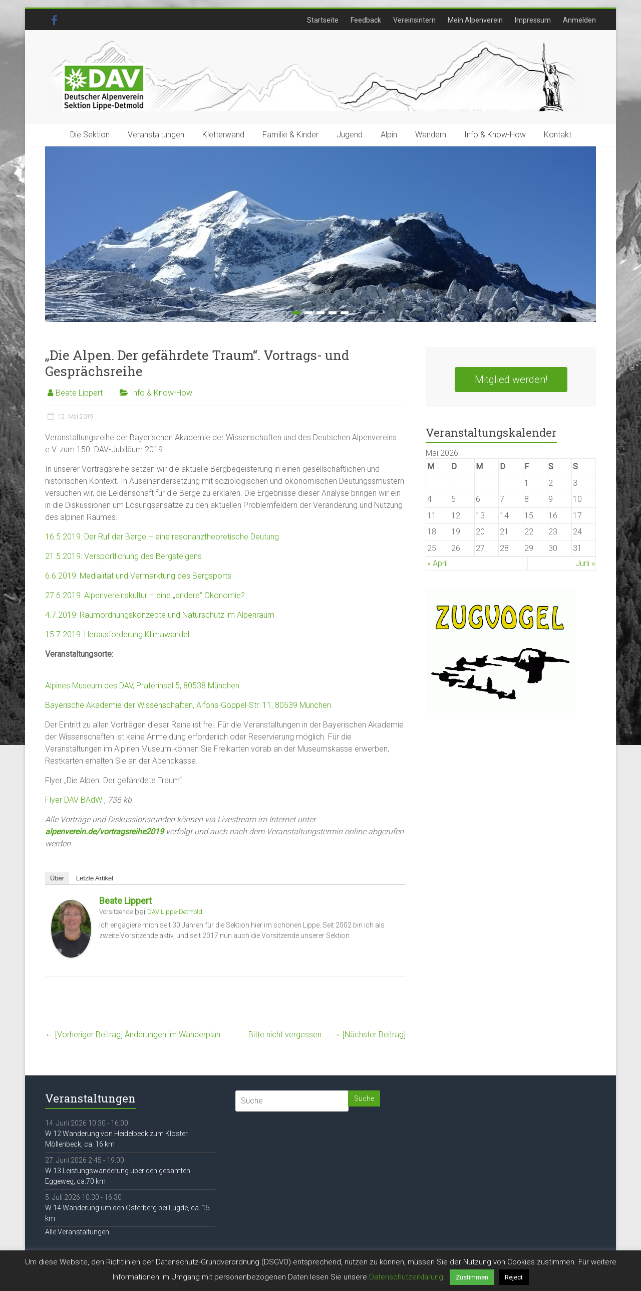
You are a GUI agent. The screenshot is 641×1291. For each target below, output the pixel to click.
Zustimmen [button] (472, 1277)
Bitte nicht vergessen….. (327, 1034)
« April (437, 563)
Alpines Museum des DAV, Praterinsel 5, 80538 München (142, 685)
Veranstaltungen (156, 134)
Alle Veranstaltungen (77, 1232)
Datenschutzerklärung (406, 1276)
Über (57, 878)
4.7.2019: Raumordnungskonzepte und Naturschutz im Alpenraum (159, 615)
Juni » (585, 563)
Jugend (350, 134)
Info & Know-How (495, 134)
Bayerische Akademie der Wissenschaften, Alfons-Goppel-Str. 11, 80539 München (188, 705)
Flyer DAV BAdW (73, 800)
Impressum (533, 20)
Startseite (323, 20)
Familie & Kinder (290, 134)
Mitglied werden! (511, 380)
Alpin (389, 134)
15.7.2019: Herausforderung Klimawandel (117, 634)
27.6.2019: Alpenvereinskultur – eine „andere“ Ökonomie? (145, 595)
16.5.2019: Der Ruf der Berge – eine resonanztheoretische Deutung (162, 536)
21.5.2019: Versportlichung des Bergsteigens (123, 556)
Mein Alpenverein (475, 20)
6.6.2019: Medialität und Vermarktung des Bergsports (138, 576)
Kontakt (557, 134)
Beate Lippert (79, 393)
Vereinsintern (414, 20)
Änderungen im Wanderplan (132, 1034)
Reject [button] (514, 1277)
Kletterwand (223, 134)
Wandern (430, 134)
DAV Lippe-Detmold (174, 911)
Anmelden (579, 20)
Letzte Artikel (94, 878)
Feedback (366, 20)
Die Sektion (90, 134)
